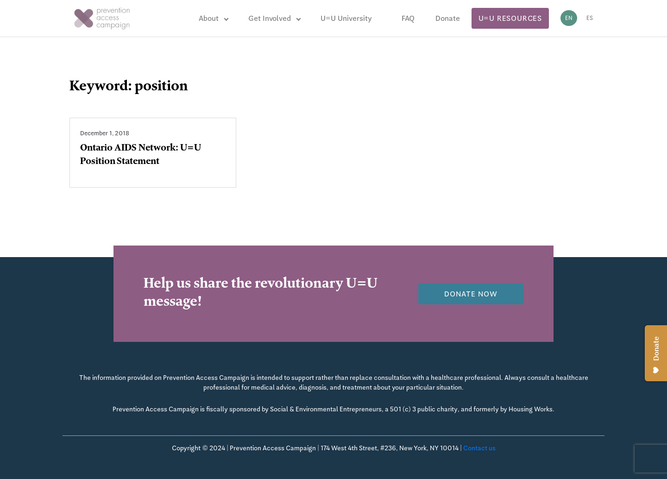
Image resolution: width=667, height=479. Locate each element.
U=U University (346, 18)
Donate (447, 18)
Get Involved (269, 18)
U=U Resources (510, 18)
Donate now (470, 294)
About (209, 18)
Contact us (479, 448)
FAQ (408, 18)
